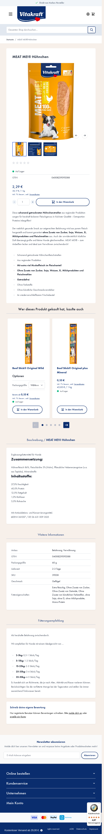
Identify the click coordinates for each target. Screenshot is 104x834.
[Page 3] (51, 425)
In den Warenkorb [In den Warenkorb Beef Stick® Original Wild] (27, 409)
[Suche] (92, 29)
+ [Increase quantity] (32, 202)
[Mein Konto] (88, 14)
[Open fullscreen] (51, 101)
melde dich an (75, 713)
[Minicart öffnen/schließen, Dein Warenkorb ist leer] (93, 14)
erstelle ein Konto (18, 716)
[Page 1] (42, 425)
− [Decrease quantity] (14, 202)
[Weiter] (84, 135)
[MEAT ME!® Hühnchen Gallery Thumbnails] (34, 149)
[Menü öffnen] (10, 14)
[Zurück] (76, 135)
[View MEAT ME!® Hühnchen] (19, 149)
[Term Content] (41, 830)
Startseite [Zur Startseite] (10, 39)
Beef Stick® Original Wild (28, 368)
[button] (21, 163)
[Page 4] (55, 425)
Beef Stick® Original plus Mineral (72, 370)
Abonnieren (89, 755)
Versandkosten (34, 194)
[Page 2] (47, 425)
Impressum (93, 828)
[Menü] (99, 804)
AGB (71, 828)
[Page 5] (59, 425)
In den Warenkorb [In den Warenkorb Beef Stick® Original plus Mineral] (72, 409)
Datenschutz (81, 828)
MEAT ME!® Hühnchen (27, 39)
